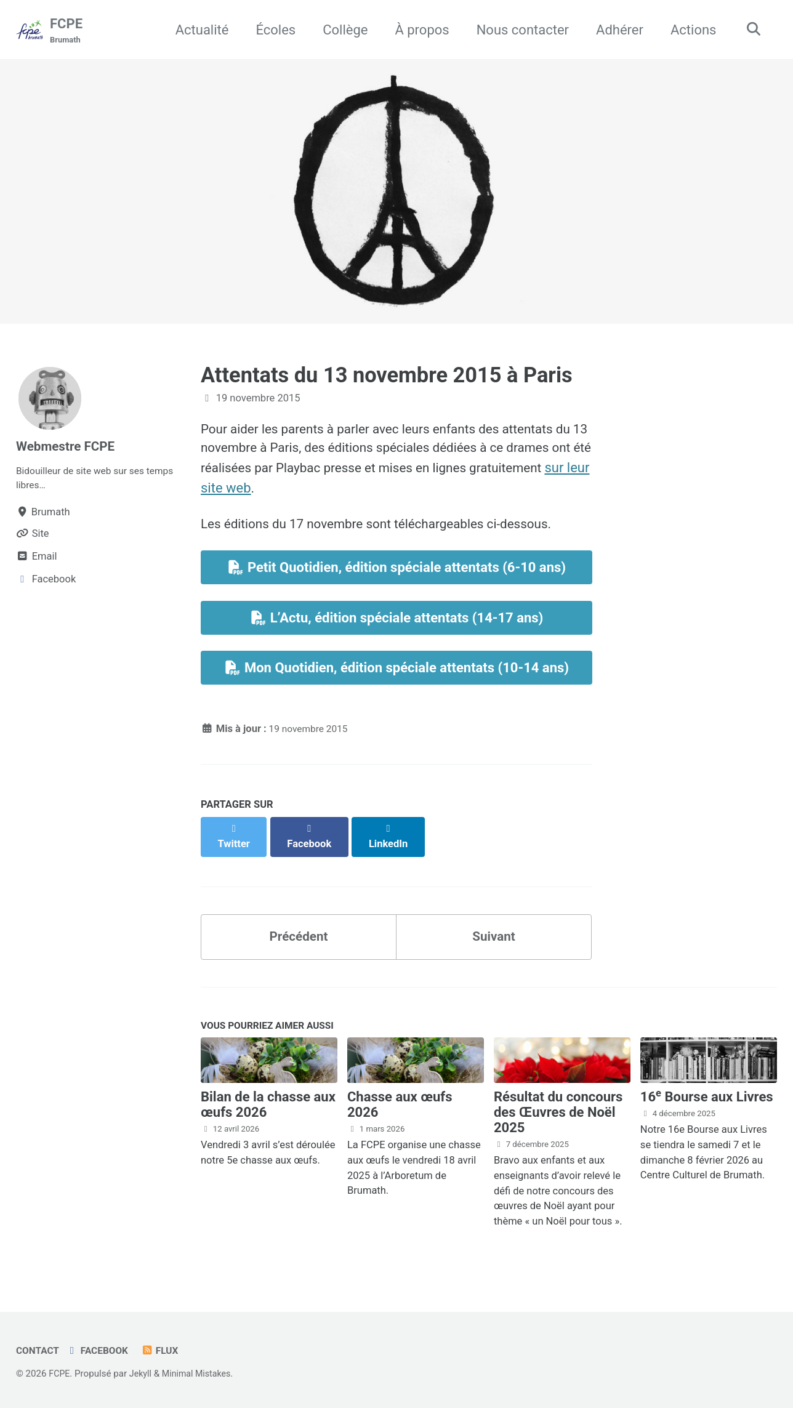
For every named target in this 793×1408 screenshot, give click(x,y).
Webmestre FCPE (68, 446)
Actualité (198, 30)
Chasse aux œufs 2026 (400, 1105)
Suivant (494, 934)
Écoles (272, 30)
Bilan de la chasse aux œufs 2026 (268, 1105)
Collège (340, 30)
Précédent (298, 934)
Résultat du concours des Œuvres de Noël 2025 (558, 1113)
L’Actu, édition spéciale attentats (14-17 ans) (397, 626)
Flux (167, 1350)
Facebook (101, 1350)
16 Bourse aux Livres (706, 1098)
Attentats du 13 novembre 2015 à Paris (387, 375)
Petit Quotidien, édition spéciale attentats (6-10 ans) (396, 574)
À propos (418, 30)
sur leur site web (330, 491)
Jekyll (143, 1373)
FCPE (66, 31)
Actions (689, 30)
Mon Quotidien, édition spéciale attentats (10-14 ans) (396, 677)
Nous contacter (518, 30)
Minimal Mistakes (201, 1373)
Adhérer (615, 30)
